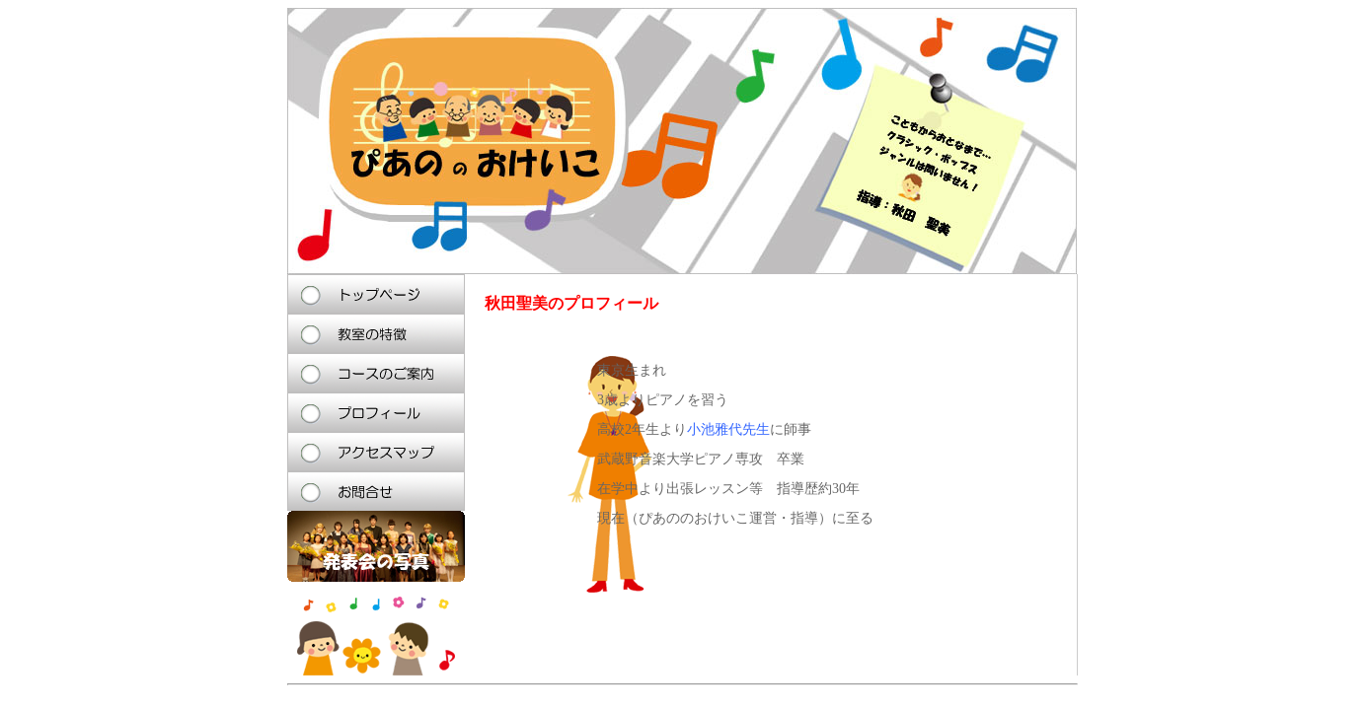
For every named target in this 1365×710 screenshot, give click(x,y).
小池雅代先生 (728, 429)
